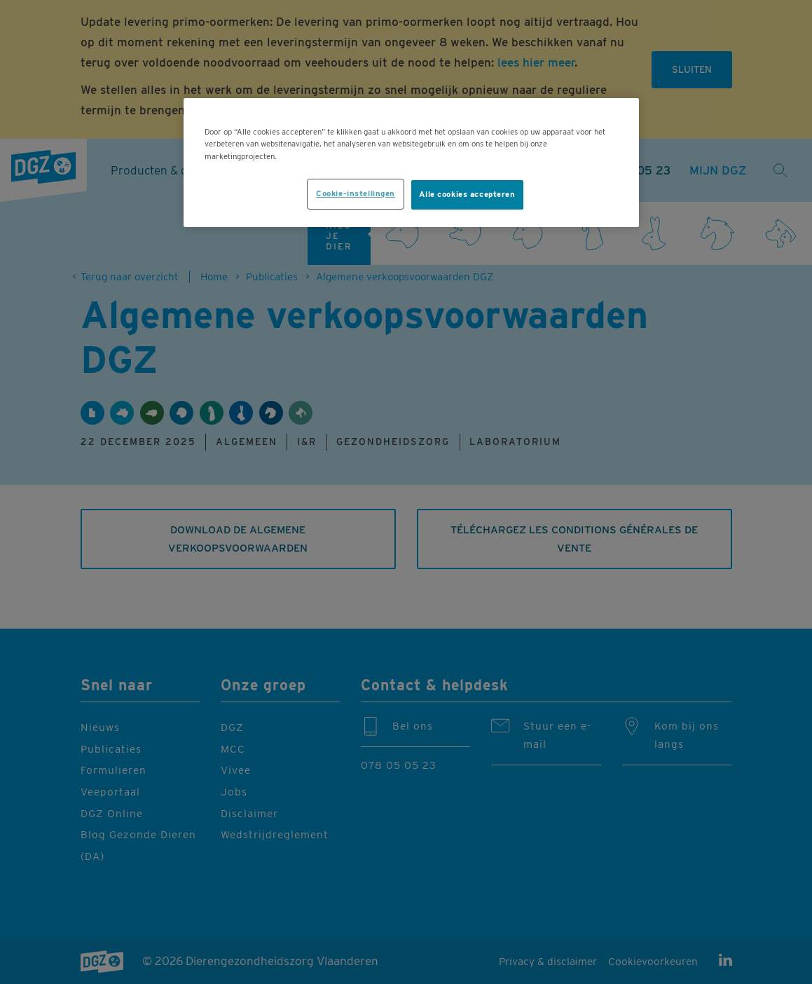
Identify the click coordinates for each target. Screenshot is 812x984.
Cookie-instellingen (355, 193)
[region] (411, 162)
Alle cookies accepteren (467, 194)
